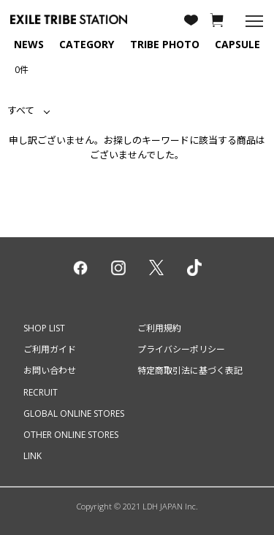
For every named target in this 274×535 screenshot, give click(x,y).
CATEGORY (86, 44)
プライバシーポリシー (181, 349)
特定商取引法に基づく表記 (190, 370)
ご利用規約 (159, 328)
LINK (32, 456)
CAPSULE (237, 44)
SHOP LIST (44, 328)
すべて (20, 110)
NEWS (29, 44)
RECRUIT (40, 392)
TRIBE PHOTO (164, 44)
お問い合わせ (49, 370)
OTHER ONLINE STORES (70, 434)
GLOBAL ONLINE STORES (73, 413)
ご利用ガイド (49, 349)
